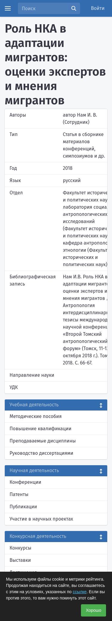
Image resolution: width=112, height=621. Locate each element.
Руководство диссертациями (41, 453)
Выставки (20, 560)
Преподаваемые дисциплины (43, 441)
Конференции (25, 482)
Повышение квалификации (40, 428)
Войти (98, 8)
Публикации (23, 506)
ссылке (79, 591)
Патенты (19, 494)
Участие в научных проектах (41, 519)
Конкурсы (20, 548)
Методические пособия (36, 416)
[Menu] (7, 8)
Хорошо (93, 610)
